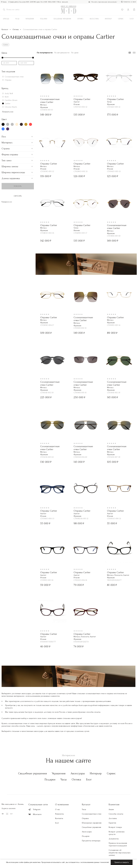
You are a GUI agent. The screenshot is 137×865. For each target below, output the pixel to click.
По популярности (45, 53)
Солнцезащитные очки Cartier (50, 101)
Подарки (43, 19)
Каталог (5, 29)
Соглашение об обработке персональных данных (119, 852)
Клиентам (114, 804)
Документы (114, 839)
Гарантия (112, 823)
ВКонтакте (35, 814)
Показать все (7, 112)
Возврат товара (115, 827)
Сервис (121, 19)
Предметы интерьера (91, 841)
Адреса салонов (8, 808)
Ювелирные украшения (91, 823)
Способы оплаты (116, 814)
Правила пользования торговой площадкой (118, 844)
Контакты (59, 818)
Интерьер (108, 19)
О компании (62, 804)
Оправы (85, 818)
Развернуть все (7, 202)
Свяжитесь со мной (128, 2)
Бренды (6, 19)
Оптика (80, 19)
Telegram (34, 809)
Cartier (6, 45)
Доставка (113, 818)
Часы (17, 19)
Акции (111, 809)
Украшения (29, 19)
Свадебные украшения (62, 19)
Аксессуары (78, 773)
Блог (89, 779)
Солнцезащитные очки (91, 814)
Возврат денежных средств (117, 833)
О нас (57, 809)
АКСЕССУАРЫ (94, 19)
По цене (74, 53)
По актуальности (61, 53)
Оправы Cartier (82, 99)
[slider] (2, 57)
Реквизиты (59, 814)
